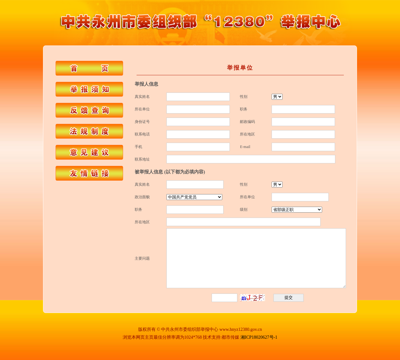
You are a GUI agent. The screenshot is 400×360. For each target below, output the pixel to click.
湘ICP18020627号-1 (259, 337)
